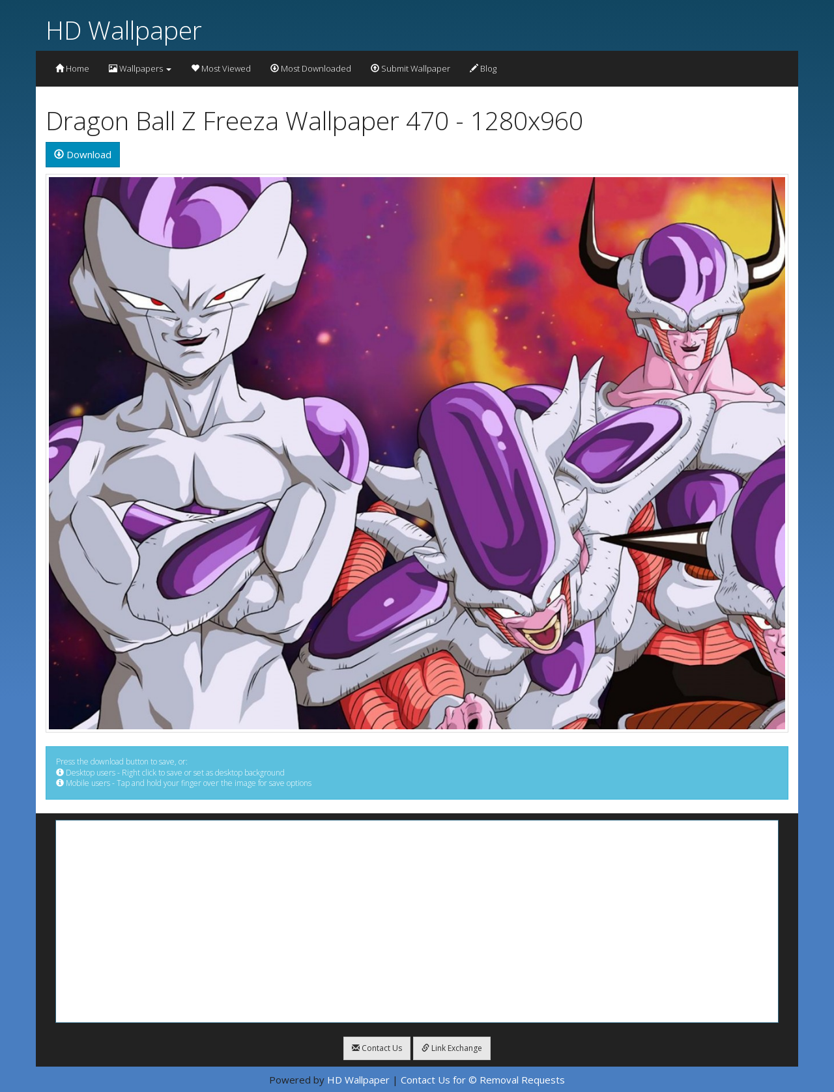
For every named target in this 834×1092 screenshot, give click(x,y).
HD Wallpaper (124, 29)
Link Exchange (452, 1048)
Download (82, 154)
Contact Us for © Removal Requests (483, 1079)
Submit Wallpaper (410, 68)
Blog (483, 68)
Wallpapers (140, 68)
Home (72, 68)
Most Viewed (221, 68)
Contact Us (377, 1048)
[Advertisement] (417, 921)
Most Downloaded (310, 68)
